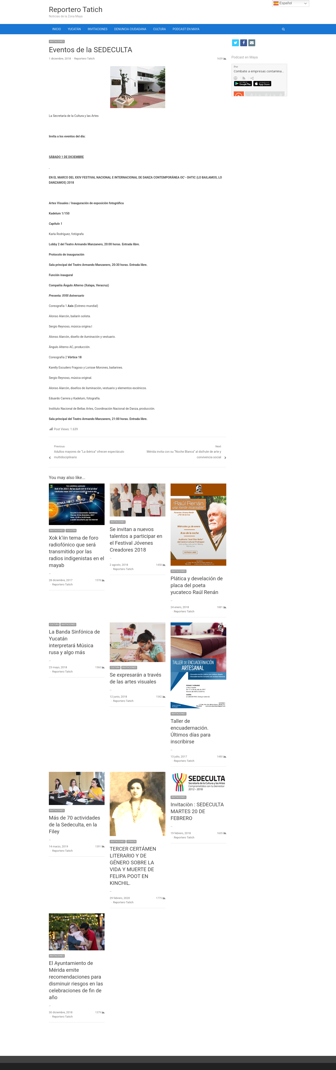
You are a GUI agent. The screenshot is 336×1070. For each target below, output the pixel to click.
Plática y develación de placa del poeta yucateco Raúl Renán (197, 585)
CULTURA (159, 29)
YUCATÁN (74, 29)
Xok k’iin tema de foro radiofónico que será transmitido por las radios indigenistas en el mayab (76, 551)
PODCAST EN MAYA (186, 29)
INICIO (56, 29)
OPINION (131, 841)
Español (282, 3)
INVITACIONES (97, 29)
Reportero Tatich (75, 9)
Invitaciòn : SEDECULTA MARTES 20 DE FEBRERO (197, 811)
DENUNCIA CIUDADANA (130, 29)
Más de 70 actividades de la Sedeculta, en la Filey (74, 825)
